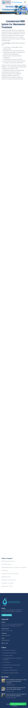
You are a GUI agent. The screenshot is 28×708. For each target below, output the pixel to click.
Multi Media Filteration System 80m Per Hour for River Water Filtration (15, 688)
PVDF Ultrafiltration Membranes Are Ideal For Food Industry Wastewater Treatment (16, 681)
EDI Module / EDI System (7, 583)
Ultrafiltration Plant (6, 577)
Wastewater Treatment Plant (8, 580)
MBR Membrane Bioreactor (8, 561)
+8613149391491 (5, 635)
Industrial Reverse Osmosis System (10, 573)
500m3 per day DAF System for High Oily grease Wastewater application (16, 694)
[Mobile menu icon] (25, 2)
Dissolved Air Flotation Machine (11, 673)
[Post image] (3, 681)
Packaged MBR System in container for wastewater (13, 567)
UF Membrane (4, 570)
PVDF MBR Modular (6, 564)
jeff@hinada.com (18, 2)
